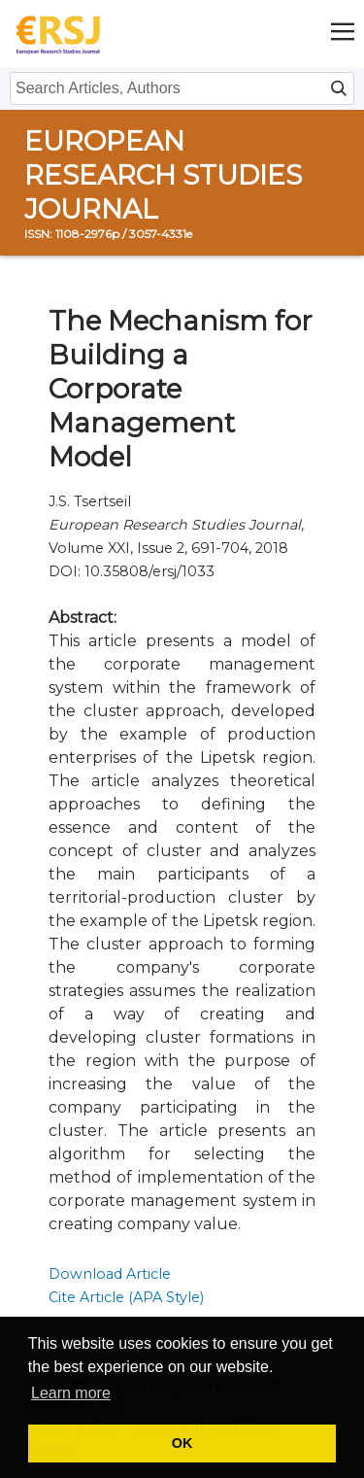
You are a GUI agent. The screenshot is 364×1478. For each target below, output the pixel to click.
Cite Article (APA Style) (126, 1297)
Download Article (110, 1274)
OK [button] (182, 1443)
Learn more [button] (71, 1393)
